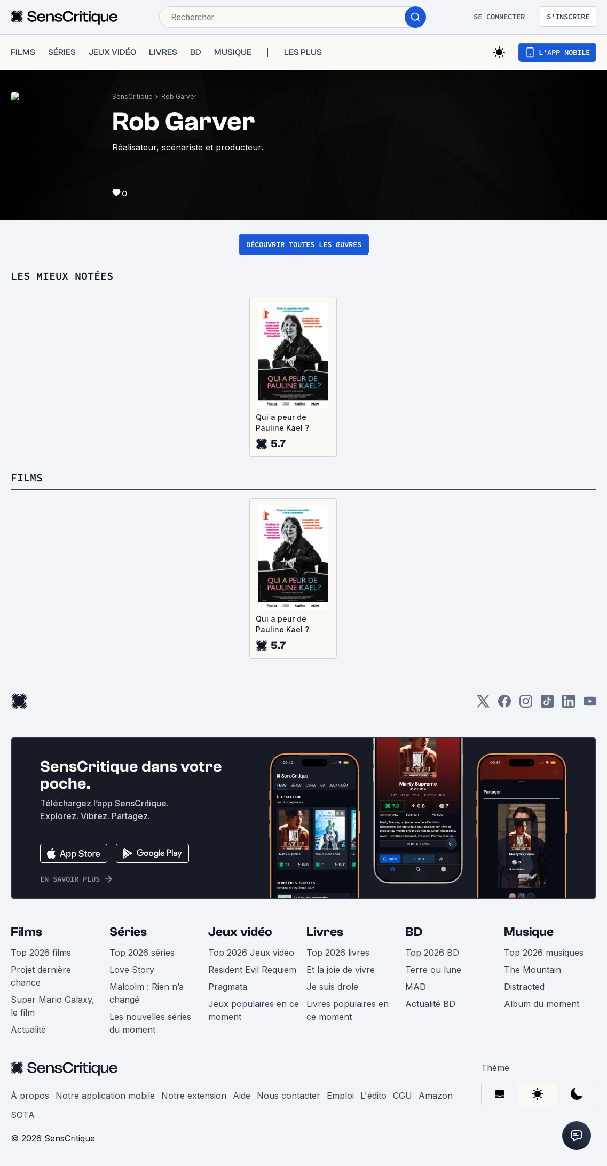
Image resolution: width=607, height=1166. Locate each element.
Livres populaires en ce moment (347, 1010)
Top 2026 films (41, 952)
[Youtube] (590, 704)
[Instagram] (525, 704)
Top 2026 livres (337, 952)
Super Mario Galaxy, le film (52, 1006)
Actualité (28, 1029)
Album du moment (541, 1003)
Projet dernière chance (41, 976)
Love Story (131, 969)
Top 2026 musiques (544, 952)
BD (413, 932)
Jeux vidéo (240, 932)
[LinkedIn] (568, 704)
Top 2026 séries (142, 952)
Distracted (524, 986)
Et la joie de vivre (340, 969)
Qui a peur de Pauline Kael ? (282, 422)
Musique (529, 932)
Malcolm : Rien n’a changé (146, 993)
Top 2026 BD (432, 952)
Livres (324, 932)
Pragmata (227, 986)
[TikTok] (547, 704)
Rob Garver (178, 96)
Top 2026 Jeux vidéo (251, 952)
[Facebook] (504, 704)
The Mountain (532, 969)
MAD (415, 986)
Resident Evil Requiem (252, 969)
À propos (30, 1095)
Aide (241, 1095)
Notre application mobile (105, 1095)
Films (26, 932)
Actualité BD (430, 1003)
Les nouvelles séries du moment (150, 1023)
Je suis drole (332, 986)
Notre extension (193, 1095)
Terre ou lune (433, 969)
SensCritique (132, 96)
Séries (128, 932)
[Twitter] (483, 704)
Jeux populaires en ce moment (253, 1010)
